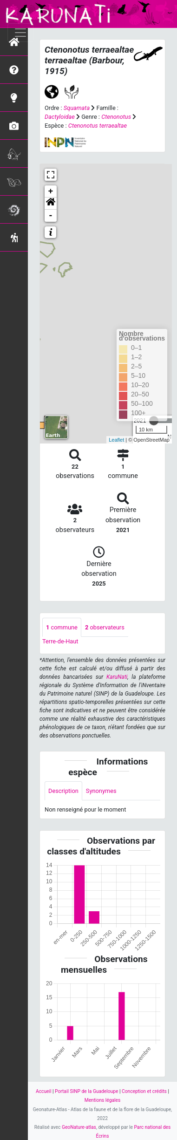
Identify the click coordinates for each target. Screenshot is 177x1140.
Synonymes (101, 790)
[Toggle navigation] (20, 32)
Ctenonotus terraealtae (97, 125)
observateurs (105, 627)
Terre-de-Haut (60, 641)
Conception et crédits (144, 1091)
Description (63, 790)
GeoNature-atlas (79, 1127)
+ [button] (50, 191)
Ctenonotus (116, 116)
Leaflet (116, 440)
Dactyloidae (60, 116)
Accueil (43, 1091)
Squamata (77, 107)
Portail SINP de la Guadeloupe (86, 1091)
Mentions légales (103, 1100)
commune (62, 627)
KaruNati (116, 677)
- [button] (50, 215)
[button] (51, 204)
